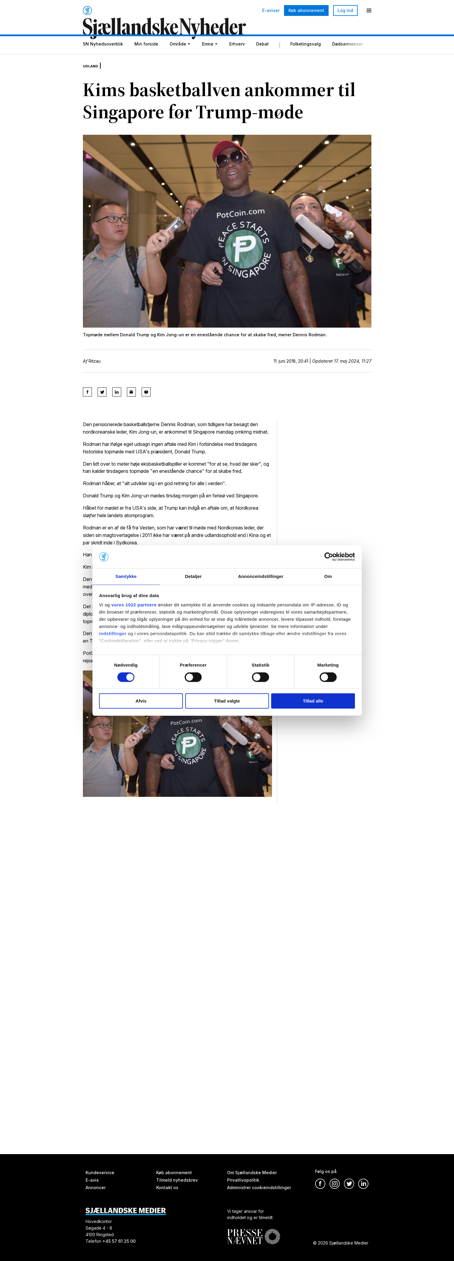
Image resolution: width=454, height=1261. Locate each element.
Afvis (141, 701)
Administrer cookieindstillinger (259, 1187)
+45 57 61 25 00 (119, 1241)
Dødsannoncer (347, 57)
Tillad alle (313, 701)
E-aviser (271, 10)
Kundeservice (100, 1172)
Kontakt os (167, 1187)
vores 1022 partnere (134, 605)
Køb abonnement (306, 10)
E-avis (92, 1180)
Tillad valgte (227, 701)
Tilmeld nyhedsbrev (177, 1180)
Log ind (345, 10)
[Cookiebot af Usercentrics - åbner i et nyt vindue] (329, 556)
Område (178, 57)
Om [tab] (328, 576)
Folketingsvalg (305, 57)
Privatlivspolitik (243, 1180)
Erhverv (237, 57)
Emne (207, 57)
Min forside (146, 57)
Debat (262, 57)
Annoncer (96, 1187)
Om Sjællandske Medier (252, 1172)
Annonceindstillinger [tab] (260, 576)
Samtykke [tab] (126, 576)
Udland (93, 75)
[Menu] (369, 10)
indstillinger (113, 634)
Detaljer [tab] (193, 576)
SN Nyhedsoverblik (103, 57)
